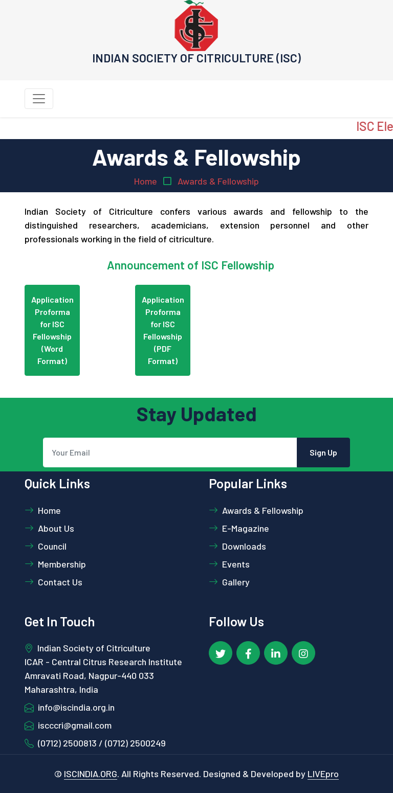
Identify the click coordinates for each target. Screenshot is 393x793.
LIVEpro (323, 773)
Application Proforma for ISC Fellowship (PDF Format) (163, 330)
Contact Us (53, 581)
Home (145, 181)
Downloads (237, 546)
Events (229, 564)
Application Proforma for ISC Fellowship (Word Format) (52, 330)
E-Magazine (239, 528)
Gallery (229, 581)
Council (46, 546)
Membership (55, 564)
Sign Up (323, 452)
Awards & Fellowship (218, 181)
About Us (49, 528)
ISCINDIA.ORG (90, 773)
